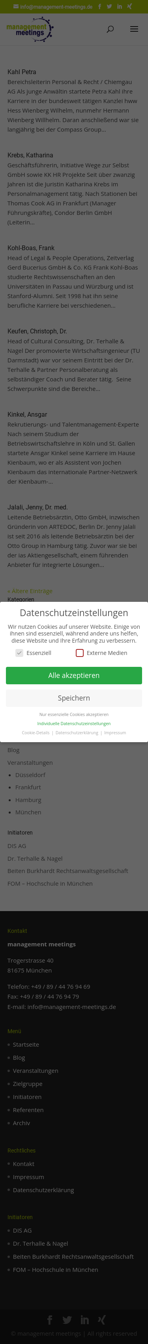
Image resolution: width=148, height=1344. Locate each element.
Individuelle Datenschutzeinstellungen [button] (74, 723)
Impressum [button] (115, 732)
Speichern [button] (74, 698)
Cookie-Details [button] (36, 732)
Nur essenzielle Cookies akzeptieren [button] (74, 714)
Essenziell (33, 653)
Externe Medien (101, 653)
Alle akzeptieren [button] (73, 675)
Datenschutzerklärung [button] (77, 732)
